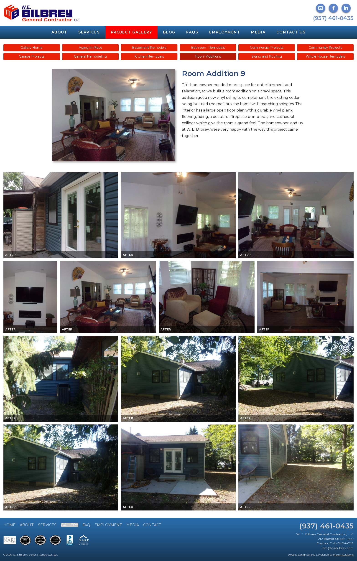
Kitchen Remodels (149, 56)
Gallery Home (32, 48)
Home (9, 525)
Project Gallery (131, 32)
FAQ (86, 525)
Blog (169, 32)
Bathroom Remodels (208, 48)
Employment (224, 32)
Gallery (69, 525)
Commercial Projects (266, 48)
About (59, 32)
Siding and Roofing (266, 56)
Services (89, 32)
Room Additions (208, 56)
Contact (152, 525)
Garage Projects (31, 56)
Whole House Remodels (325, 56)
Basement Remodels (149, 48)
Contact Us (291, 32)
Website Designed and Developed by (321, 554)
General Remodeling (90, 56)
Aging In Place (90, 48)
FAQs (192, 32)
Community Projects (325, 48)
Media (258, 32)
